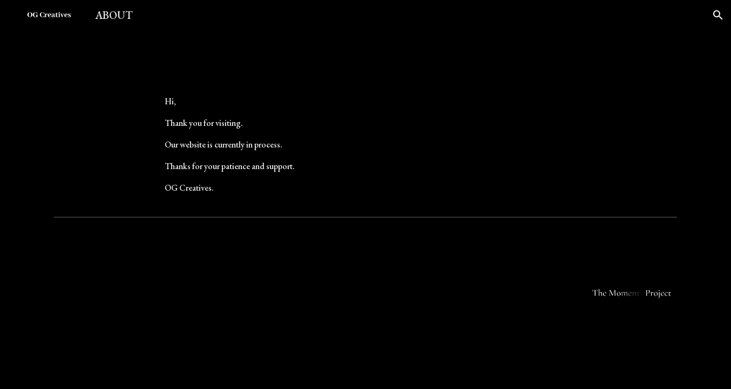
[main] (365, 145)
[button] (718, 15)
